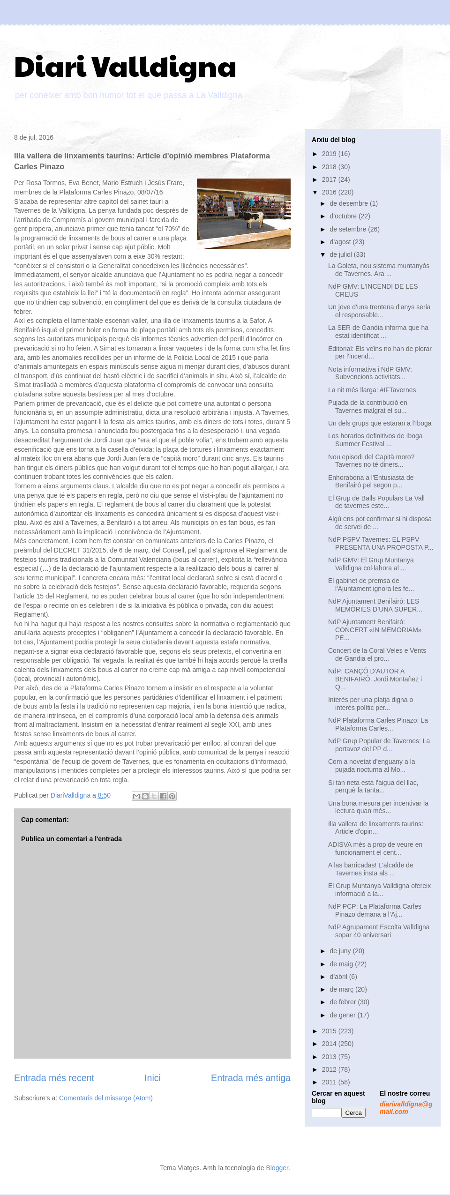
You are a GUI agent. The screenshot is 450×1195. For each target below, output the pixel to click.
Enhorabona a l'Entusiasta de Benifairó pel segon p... (370, 481)
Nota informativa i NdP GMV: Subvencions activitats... (370, 373)
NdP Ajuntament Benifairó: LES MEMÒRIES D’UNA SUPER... (375, 605)
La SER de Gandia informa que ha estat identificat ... (378, 331)
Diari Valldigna (125, 65)
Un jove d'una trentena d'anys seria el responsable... (379, 311)
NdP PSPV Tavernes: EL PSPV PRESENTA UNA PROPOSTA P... (380, 543)
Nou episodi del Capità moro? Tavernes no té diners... (371, 461)
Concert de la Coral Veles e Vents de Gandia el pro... (377, 654)
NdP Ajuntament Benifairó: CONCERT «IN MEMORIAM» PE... (375, 630)
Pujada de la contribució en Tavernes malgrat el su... (367, 406)
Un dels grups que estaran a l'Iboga (380, 423)
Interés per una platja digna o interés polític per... (370, 703)
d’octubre (344, 216)
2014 (330, 1043)
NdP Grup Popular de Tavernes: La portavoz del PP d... (379, 745)
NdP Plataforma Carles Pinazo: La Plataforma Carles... (378, 724)
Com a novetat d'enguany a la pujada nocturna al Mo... (371, 765)
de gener (343, 1015)
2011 (330, 1082)
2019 (330, 153)
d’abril (339, 976)
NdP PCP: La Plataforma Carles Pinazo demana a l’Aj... (374, 910)
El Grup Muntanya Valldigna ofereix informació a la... (379, 889)
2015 (330, 1031)
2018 (330, 167)
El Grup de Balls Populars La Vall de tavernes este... (376, 502)
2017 (330, 179)
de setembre (349, 229)
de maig (342, 964)
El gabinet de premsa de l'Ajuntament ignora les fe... (371, 584)
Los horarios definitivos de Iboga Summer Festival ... (375, 440)
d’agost (341, 242)
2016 (330, 192)
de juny (341, 951)
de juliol (341, 254)
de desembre (350, 203)
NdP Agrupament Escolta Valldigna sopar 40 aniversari (379, 931)
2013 (330, 1057)
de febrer (344, 1002)
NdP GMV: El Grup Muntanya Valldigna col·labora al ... (371, 564)
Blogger (277, 1168)
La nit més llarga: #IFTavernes (372, 390)
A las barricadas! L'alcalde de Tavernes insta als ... (370, 869)
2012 (330, 1069)
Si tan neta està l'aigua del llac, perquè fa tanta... (373, 786)
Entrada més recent (54, 1078)
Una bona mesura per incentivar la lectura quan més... (378, 807)
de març (342, 989)
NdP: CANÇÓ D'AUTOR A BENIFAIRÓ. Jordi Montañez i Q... (375, 679)
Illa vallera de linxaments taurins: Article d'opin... (375, 828)
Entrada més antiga (251, 1078)
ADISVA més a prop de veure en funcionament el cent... (375, 848)
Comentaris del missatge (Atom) (106, 1098)
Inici (152, 1078)
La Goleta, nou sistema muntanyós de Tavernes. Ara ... (378, 269)
